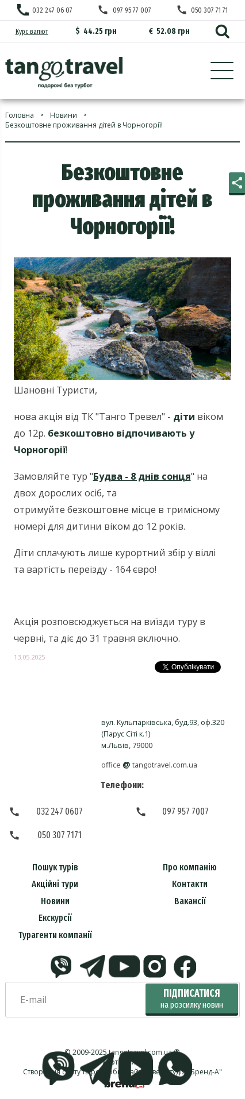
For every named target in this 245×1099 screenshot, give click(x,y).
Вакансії (190, 901)
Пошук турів (55, 867)
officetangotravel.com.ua (149, 765)
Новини (55, 901)
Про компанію (190, 867)
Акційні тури (55, 883)
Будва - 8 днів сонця (142, 476)
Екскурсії (55, 917)
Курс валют (32, 31)
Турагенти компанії (55, 935)
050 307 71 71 (209, 10)
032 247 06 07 (52, 10)
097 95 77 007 (132, 10)
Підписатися (191, 999)
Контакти (190, 883)
